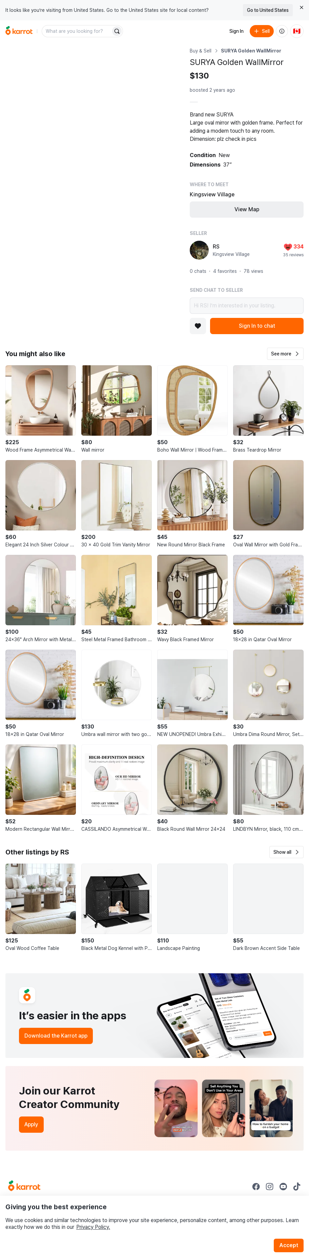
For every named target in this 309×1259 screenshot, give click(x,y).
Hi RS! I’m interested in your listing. (247, 306)
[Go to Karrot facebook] (256, 1186)
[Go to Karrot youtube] (283, 1186)
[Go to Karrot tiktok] (297, 1186)
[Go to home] (19, 31)
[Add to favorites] (198, 326)
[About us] (282, 31)
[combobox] (77, 31)
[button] (285, 354)
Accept (288, 1245)
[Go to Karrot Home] (24, 1186)
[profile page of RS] (199, 250)
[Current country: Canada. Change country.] (297, 31)
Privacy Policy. (93, 1227)
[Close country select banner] (301, 7)
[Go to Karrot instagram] (270, 1186)
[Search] (117, 31)
